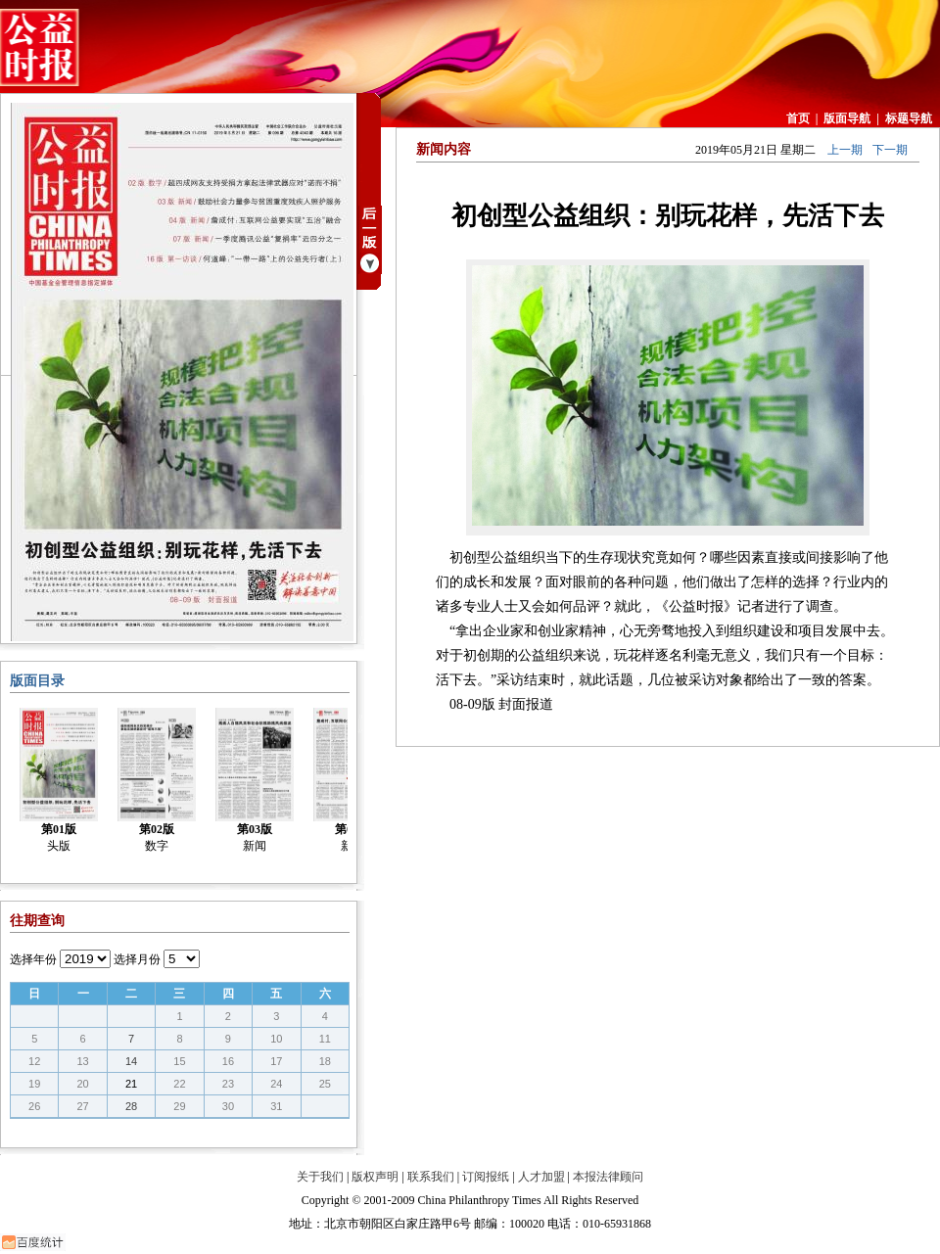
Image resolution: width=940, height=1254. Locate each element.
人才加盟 (541, 1177)
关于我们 (320, 1177)
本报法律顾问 (608, 1177)
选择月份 (137, 959)
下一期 (890, 150)
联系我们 (430, 1177)
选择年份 (33, 959)
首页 (798, 118)
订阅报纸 (485, 1177)
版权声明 (375, 1177)
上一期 (845, 150)
